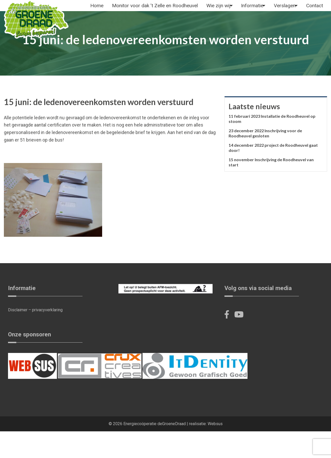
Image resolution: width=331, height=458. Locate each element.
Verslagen (301, 9)
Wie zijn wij (224, 9)
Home (98, 9)
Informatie (263, 9)
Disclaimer (17, 336)
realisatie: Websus (206, 450)
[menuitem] (98, 9)
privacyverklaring (47, 336)
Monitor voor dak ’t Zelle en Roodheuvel (158, 9)
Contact (100, 28)
